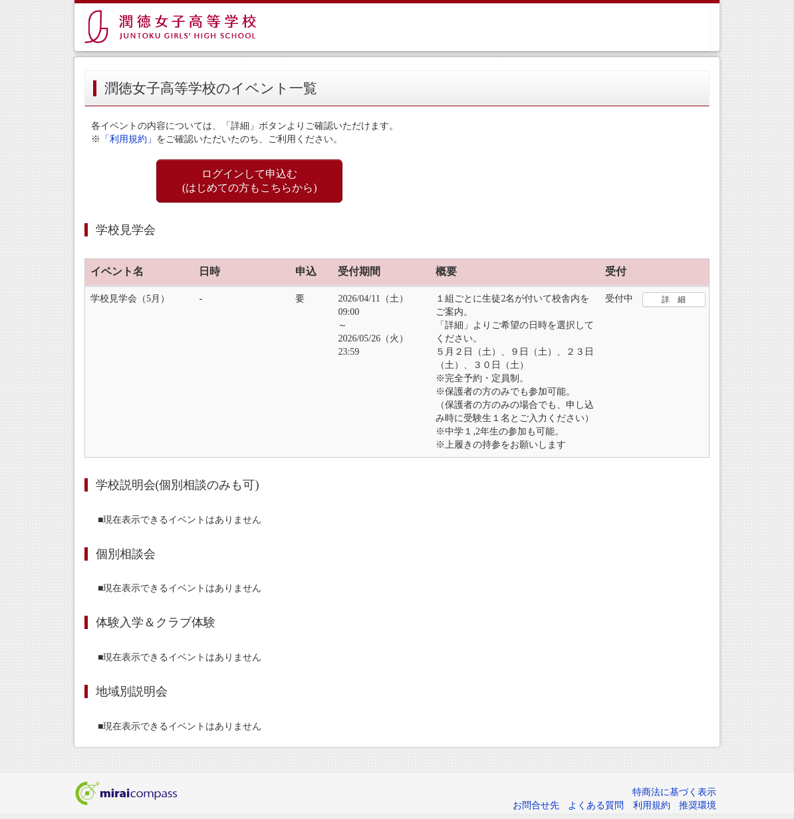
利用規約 (651, 805)
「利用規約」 (128, 139)
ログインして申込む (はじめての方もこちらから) (249, 180)
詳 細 (674, 299)
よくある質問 (596, 805)
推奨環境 (697, 805)
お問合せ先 (536, 805)
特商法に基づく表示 (674, 792)
